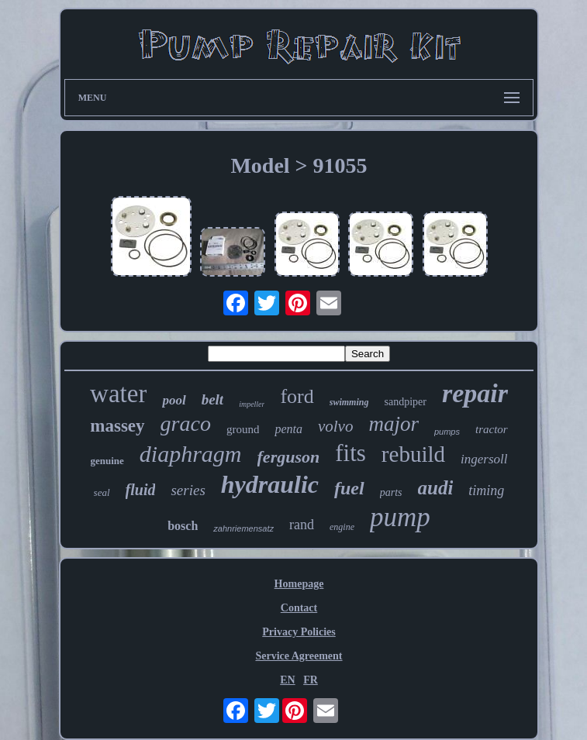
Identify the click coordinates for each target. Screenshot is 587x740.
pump (400, 517)
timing (486, 490)
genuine (107, 460)
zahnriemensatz (243, 528)
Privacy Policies (298, 632)
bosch (182, 525)
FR (310, 680)
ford (296, 396)
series (188, 490)
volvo (335, 426)
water (118, 394)
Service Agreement (298, 656)
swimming (349, 402)
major (393, 423)
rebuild (413, 454)
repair (475, 393)
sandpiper (405, 402)
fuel (349, 488)
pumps (447, 431)
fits (350, 452)
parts (391, 492)
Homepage (299, 584)
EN (287, 680)
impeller (251, 404)
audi (436, 487)
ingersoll (484, 459)
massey (117, 425)
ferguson (288, 456)
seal (102, 492)
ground (243, 429)
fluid (141, 489)
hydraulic (270, 484)
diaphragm (191, 453)
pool (173, 400)
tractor (491, 429)
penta (288, 428)
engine (342, 526)
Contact (299, 608)
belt (213, 399)
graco (186, 423)
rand (301, 524)
